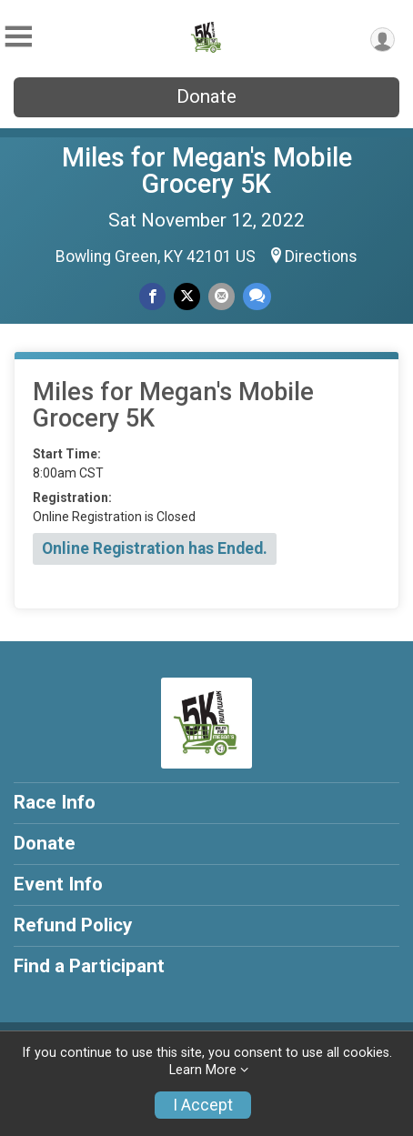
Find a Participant (89, 966)
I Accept (203, 1105)
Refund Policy (73, 925)
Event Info (58, 884)
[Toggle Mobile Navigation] (18, 36)
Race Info (55, 802)
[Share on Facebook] (152, 296)
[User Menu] (382, 39)
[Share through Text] (257, 296)
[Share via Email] (221, 296)
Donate (206, 96)
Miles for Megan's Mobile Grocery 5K (207, 170)
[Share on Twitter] (187, 296)
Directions (321, 256)
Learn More (203, 1070)
